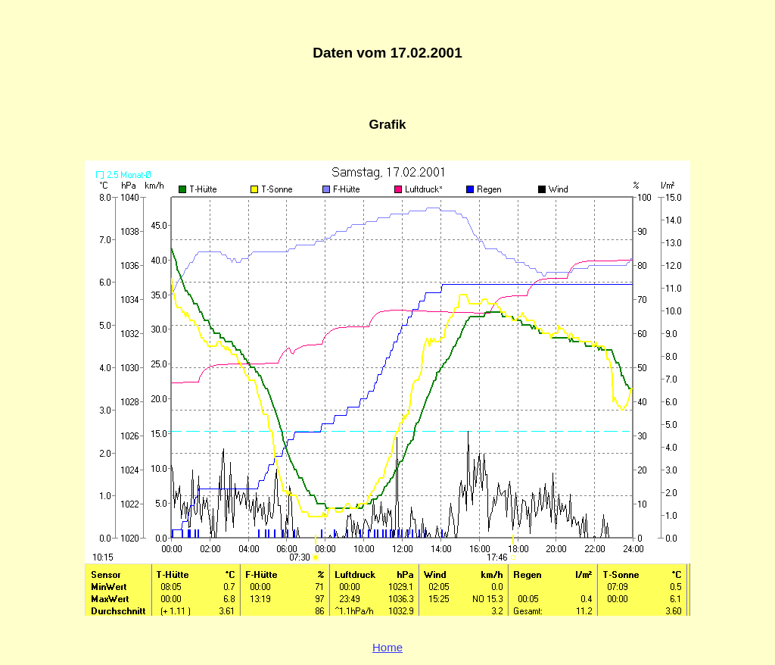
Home (387, 647)
